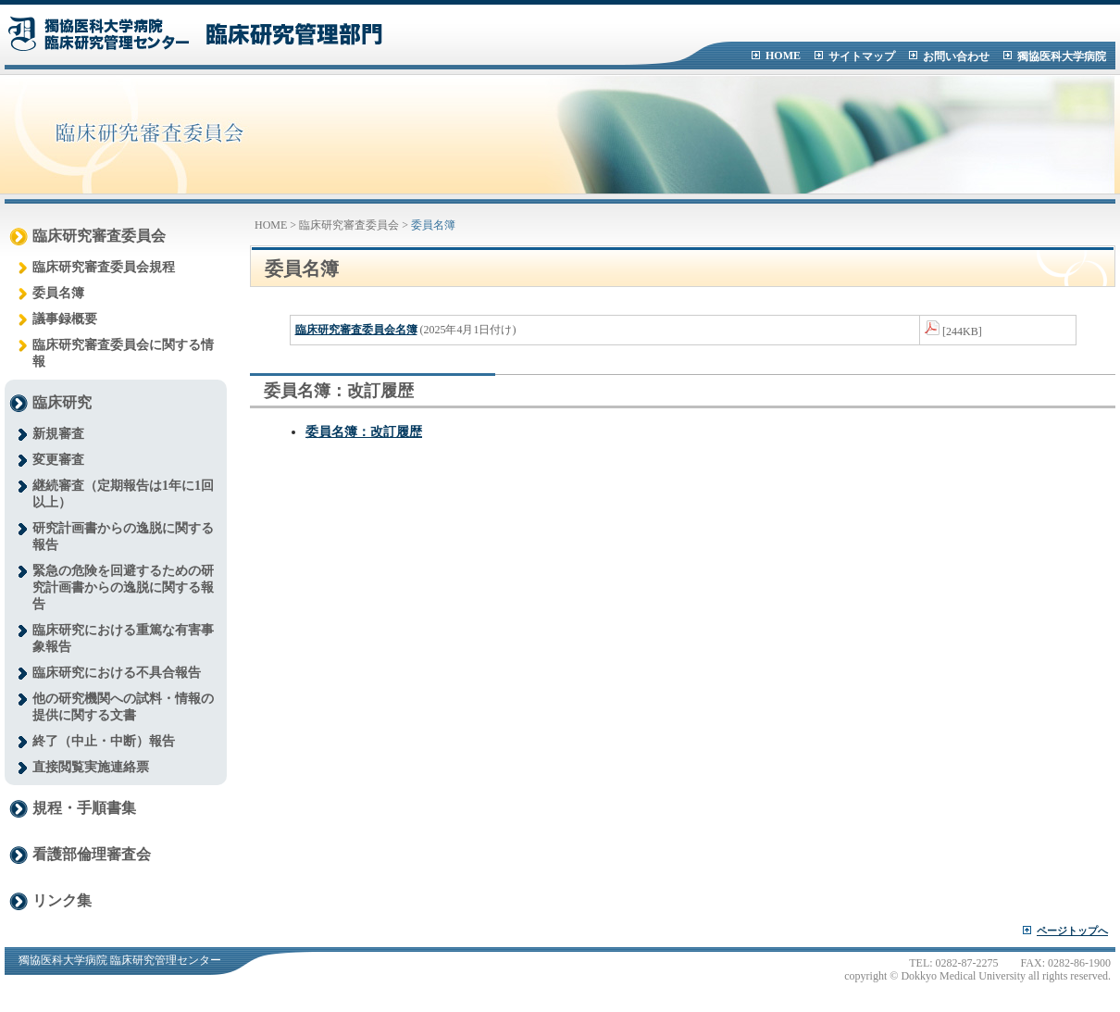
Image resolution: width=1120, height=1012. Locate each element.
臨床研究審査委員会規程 (103, 267)
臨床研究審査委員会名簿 (356, 329)
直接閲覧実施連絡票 (90, 767)
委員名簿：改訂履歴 (363, 432)
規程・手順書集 (84, 808)
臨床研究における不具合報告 (116, 673)
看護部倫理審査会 (91, 854)
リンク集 (62, 900)
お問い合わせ (956, 56)
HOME (783, 55)
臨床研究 (62, 402)
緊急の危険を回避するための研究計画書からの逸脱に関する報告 (123, 587)
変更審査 (58, 460)
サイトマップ (861, 56)
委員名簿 (58, 293)
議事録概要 (64, 319)
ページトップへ (1072, 930)
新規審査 (58, 434)
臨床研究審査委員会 (99, 236)
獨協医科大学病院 (1061, 56)
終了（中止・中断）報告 (103, 741)
